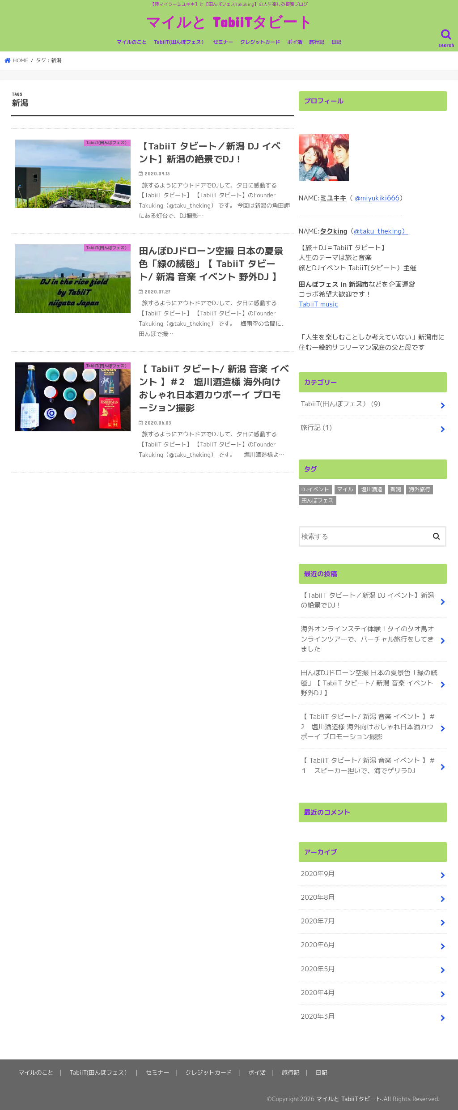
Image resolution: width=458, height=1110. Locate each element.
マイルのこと (132, 42)
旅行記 (316, 42)
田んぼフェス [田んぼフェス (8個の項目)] (317, 500)
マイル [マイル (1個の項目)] (345, 489)
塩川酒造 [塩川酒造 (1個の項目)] (371, 489)
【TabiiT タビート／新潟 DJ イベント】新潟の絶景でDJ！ (367, 599)
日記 (336, 42)
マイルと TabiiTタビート (229, 21)
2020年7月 (318, 919)
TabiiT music (318, 304)
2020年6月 (318, 943)
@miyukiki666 (377, 198)
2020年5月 (318, 966)
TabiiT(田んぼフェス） (180, 42)
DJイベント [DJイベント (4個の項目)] (315, 489)
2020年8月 (318, 895)
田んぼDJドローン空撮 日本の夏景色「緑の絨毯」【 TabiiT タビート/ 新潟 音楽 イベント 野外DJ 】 (369, 681)
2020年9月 (318, 871)
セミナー (223, 42)
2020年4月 (318, 990)
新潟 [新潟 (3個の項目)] (395, 489)
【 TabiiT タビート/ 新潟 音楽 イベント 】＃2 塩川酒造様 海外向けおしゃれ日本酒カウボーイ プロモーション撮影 (373, 725)
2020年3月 (318, 1013)
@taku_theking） (381, 231)
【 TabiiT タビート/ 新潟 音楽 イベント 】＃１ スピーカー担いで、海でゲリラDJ (367, 764)
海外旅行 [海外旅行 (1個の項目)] (419, 489)
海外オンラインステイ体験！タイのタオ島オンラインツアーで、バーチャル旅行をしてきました (367, 638)
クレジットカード (260, 42)
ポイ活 (294, 42)
